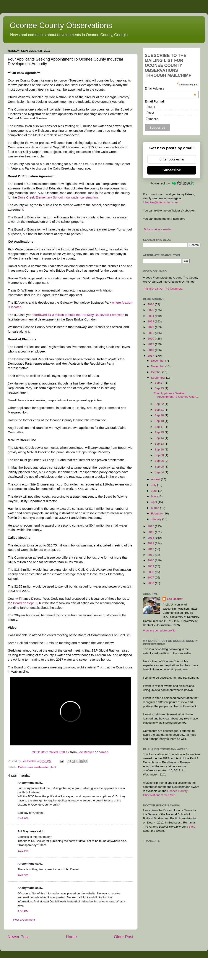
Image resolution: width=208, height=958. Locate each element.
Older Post (123, 936)
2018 (151, 350)
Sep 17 (159, 426)
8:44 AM (23, 818)
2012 (151, 549)
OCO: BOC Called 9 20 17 (50, 752)
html (152, 107)
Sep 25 (159, 388)
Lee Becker (86, 752)
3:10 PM (23, 850)
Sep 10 (159, 449)
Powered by (172, 183)
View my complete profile (159, 630)
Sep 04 (159, 472)
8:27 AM (23, 874)
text (151, 113)
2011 (151, 554)
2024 (151, 315)
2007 (151, 577)
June (154, 490)
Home (71, 936)
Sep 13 (159, 443)
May (154, 496)
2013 (151, 543)
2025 (151, 310)
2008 (151, 572)
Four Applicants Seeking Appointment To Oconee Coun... (176, 395)
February (157, 513)
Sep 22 (159, 403)
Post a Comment (24, 919)
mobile (153, 119)
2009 (151, 566)
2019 (151, 344)
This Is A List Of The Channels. (163, 288)
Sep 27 (159, 382)
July (154, 485)
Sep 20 (159, 415)
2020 (151, 338)
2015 (151, 532)
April (154, 502)
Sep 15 (159, 432)
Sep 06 (159, 460)
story (192, 826)
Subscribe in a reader (158, 229)
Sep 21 (159, 409)
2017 (151, 355)
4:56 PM (23, 911)
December (158, 360)
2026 (151, 304)
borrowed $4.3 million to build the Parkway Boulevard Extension (78, 315)
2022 (151, 327)
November (158, 366)
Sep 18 (159, 421)
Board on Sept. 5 (25, 603)
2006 (151, 583)
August (156, 479)
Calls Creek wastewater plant (37, 767)
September (158, 377)
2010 (151, 560)
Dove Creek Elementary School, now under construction (58, 197)
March (155, 507)
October (156, 372)
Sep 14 (159, 438)
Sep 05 (159, 466)
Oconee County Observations (61, 25)
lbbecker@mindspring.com (160, 202)
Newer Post (18, 936)
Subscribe (171, 170)
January (156, 519)
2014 (151, 537)
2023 (151, 321)
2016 (151, 526)
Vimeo (103, 752)
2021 (151, 333)
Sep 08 (159, 455)
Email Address (170, 88)
